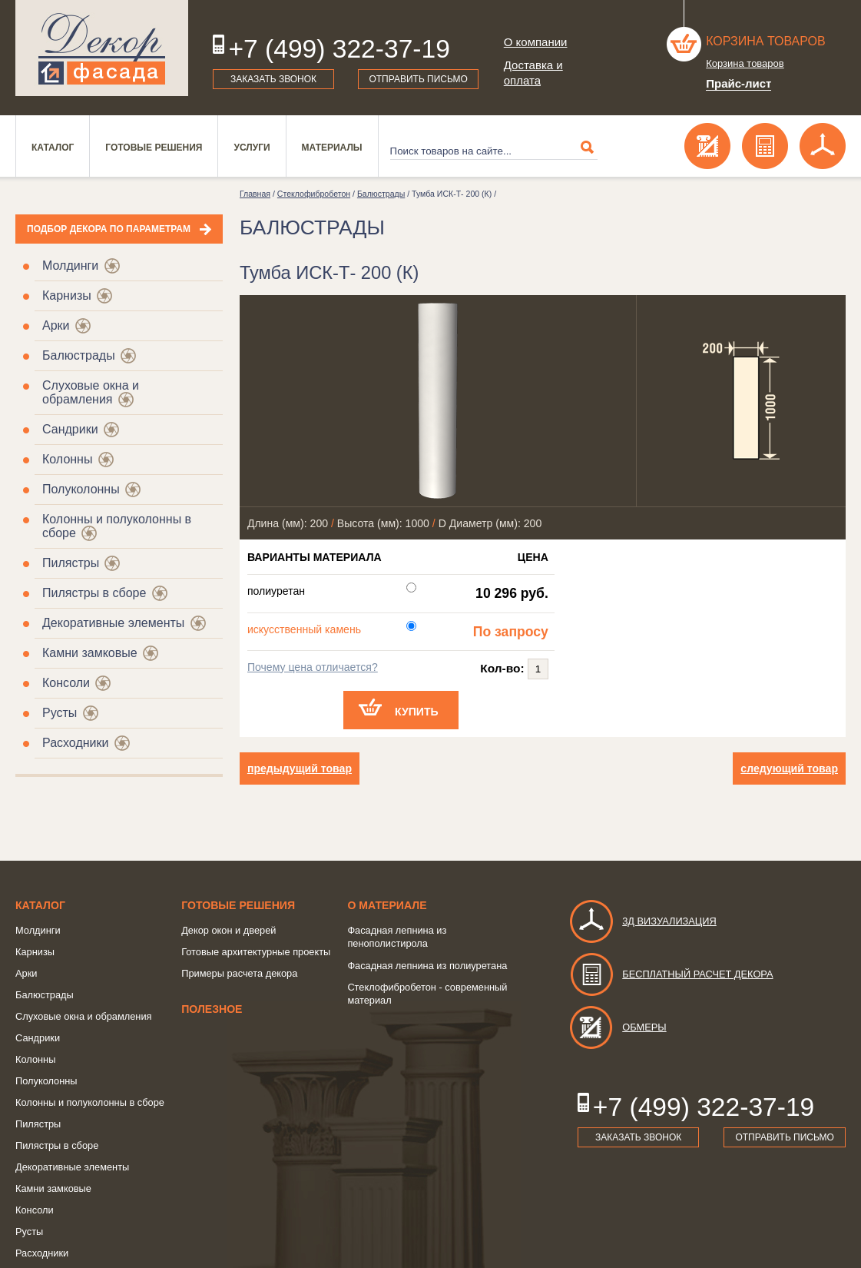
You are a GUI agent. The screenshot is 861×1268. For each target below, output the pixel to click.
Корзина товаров (766, 41)
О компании (536, 41)
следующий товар (789, 768)
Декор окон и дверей (228, 930)
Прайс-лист (738, 83)
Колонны (67, 459)
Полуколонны (81, 489)
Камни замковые (89, 652)
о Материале (386, 905)
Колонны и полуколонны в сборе (89, 1102)
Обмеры (617, 1027)
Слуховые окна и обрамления (90, 392)
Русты (59, 712)
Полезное (211, 1009)
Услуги (251, 147)
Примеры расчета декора (239, 973)
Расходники (75, 742)
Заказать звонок (273, 79)
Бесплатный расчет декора (670, 974)
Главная (255, 193)
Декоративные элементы (113, 622)
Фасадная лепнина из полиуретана (427, 965)
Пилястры (70, 562)
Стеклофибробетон (313, 193)
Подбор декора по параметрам (108, 229)
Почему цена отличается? (312, 667)
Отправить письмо (418, 79)
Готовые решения (153, 147)
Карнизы (66, 295)
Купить (417, 711)
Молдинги (70, 265)
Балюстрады (78, 355)
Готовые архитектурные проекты (255, 952)
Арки (56, 325)
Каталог (52, 147)
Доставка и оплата (533, 72)
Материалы (332, 147)
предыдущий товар (299, 768)
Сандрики (70, 429)
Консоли (66, 682)
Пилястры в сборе (94, 592)
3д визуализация (642, 921)
